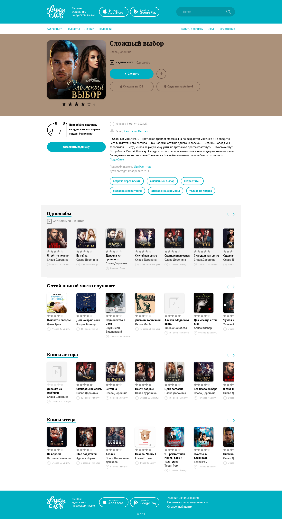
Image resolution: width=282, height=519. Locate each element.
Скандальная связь (177, 255)
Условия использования (183, 497)
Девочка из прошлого (113, 257)
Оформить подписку (76, 146)
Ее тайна (82, 255)
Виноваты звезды (59, 320)
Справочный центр (179, 506)
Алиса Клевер (203, 328)
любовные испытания (127, 190)
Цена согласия (173, 389)
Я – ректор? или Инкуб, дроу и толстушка (174, 458)
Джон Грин (54, 324)
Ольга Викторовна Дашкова (117, 460)
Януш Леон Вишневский (114, 329)
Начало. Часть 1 (145, 454)
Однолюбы (143, 62)
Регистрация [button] (227, 28)
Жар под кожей (86, 454)
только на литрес (201, 190)
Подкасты (73, 28)
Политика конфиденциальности (188, 502)
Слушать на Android (178, 86)
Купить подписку (192, 28)
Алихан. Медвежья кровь (176, 322)
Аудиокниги (54, 28)
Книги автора (62, 355)
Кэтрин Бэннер (86, 324)
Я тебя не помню (58, 255)
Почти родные (144, 389)
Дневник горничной (148, 320)
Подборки (105, 28)
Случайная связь (146, 255)
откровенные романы (165, 190)
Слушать (131, 73)
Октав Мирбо (143, 324)
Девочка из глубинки (54, 390)
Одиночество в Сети (115, 322)
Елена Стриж (143, 458)
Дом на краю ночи (88, 320)
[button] (54, 29)
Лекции (89, 28)
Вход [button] (211, 28)
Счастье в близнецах (201, 456)
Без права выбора (205, 389)
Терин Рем (171, 465)
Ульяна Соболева (175, 328)
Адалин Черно (85, 458)
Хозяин (110, 454)
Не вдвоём (54, 454)
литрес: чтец (192, 181)
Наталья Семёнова (59, 458)
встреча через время (126, 181)
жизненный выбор (162, 181)
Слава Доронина (57, 259)
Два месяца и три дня (205, 322)
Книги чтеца (61, 420)
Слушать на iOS (131, 86)
